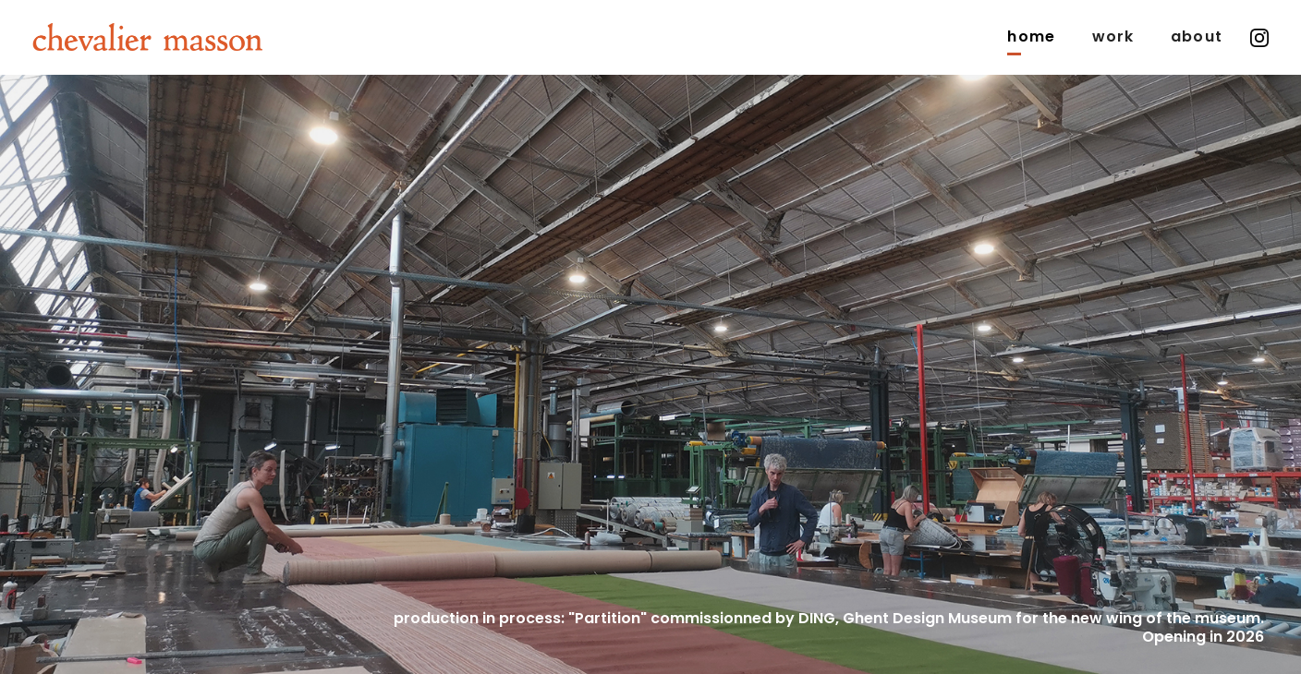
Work (1113, 36)
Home (1030, 36)
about (1196, 36)
